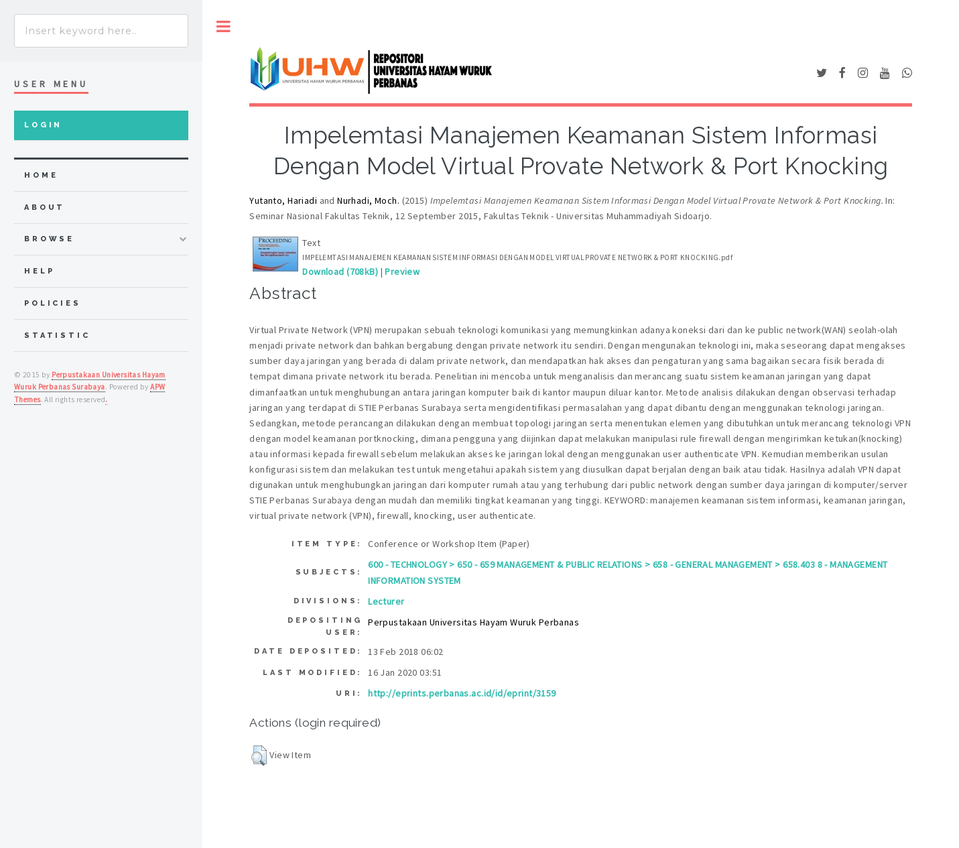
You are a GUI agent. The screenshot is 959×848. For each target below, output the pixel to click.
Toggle (223, 26)
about (44, 207)
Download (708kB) (340, 271)
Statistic (57, 335)
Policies (52, 303)
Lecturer (386, 601)
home (41, 175)
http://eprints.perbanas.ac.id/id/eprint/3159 (462, 693)
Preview (402, 271)
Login (43, 125)
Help (39, 271)
